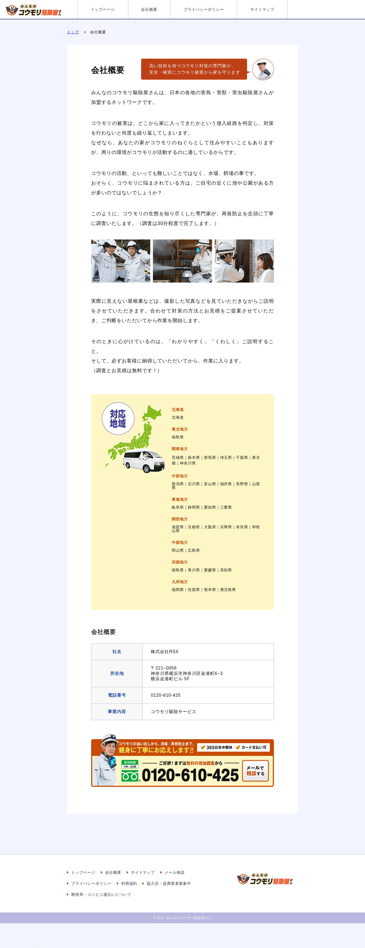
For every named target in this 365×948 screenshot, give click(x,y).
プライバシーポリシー (204, 9)
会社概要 (149, 9)
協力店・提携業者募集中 (169, 883)
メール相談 (174, 872)
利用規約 (129, 883)
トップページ (103, 9)
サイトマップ (262, 9)
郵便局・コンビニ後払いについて (101, 894)
